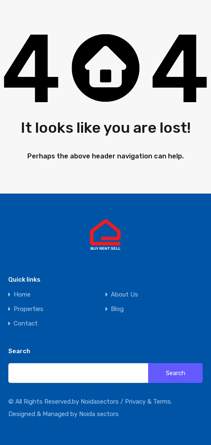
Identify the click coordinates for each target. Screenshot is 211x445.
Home (22, 295)
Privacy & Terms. (148, 401)
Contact (26, 324)
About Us (124, 295)
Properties (28, 309)
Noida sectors (99, 414)
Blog (117, 309)
